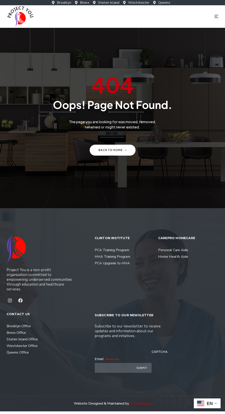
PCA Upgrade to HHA (112, 265)
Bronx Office (16, 335)
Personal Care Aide (173, 252)
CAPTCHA (159, 354)
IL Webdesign (140, 406)
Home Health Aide (173, 259)
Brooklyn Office (19, 328)
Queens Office (18, 355)
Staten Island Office (22, 341)
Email (107, 362)
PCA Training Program (112, 252)
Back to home (112, 152)
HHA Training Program (112, 259)
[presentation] (185, 366)
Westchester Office (22, 348)
